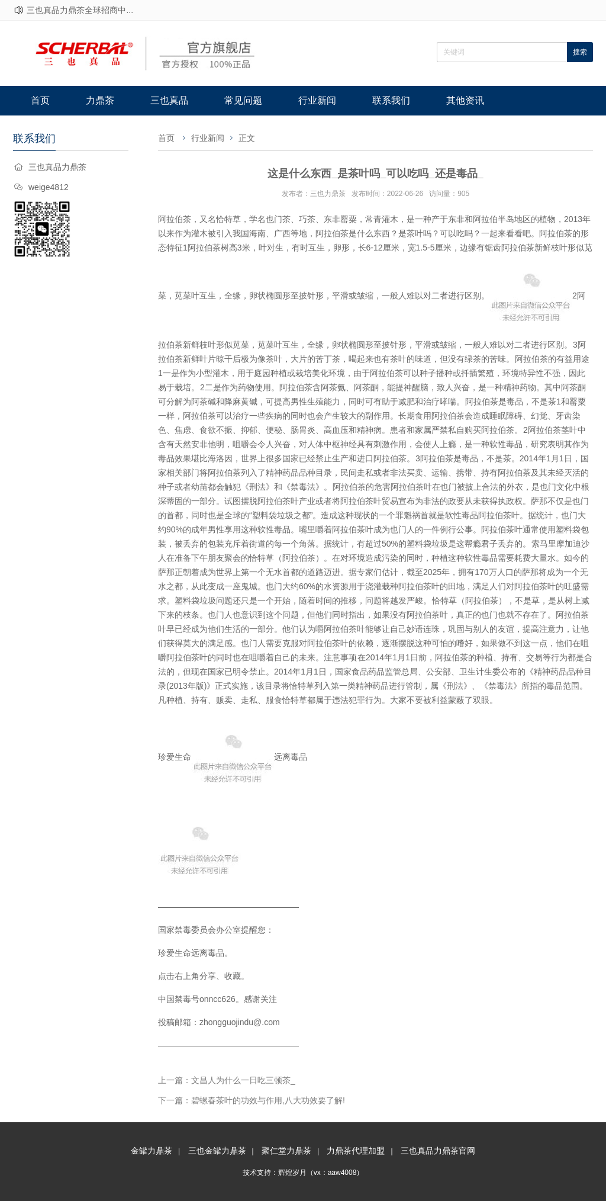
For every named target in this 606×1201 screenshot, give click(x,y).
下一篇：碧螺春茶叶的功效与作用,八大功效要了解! (251, 1100)
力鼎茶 (100, 100)
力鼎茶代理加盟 (356, 1150)
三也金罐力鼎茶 (217, 1150)
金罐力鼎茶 (151, 1150)
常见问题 (243, 100)
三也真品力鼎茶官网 (438, 1150)
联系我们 (391, 100)
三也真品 (169, 100)
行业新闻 (317, 100)
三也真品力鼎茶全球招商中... (80, 10)
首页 (40, 100)
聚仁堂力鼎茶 (286, 1150)
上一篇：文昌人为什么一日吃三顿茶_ (226, 1080)
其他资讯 (465, 100)
